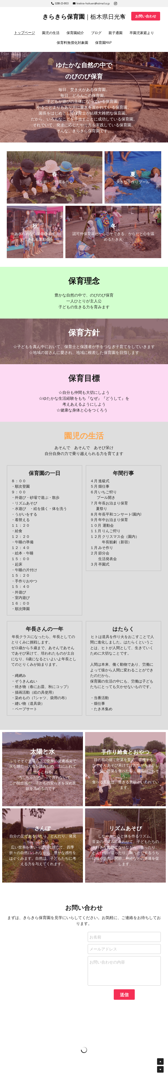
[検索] (122, 16)
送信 (124, 994)
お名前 (95, 936)
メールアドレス (103, 949)
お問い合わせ (145, 16)
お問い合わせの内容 (107, 962)
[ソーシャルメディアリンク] (115, 3)
